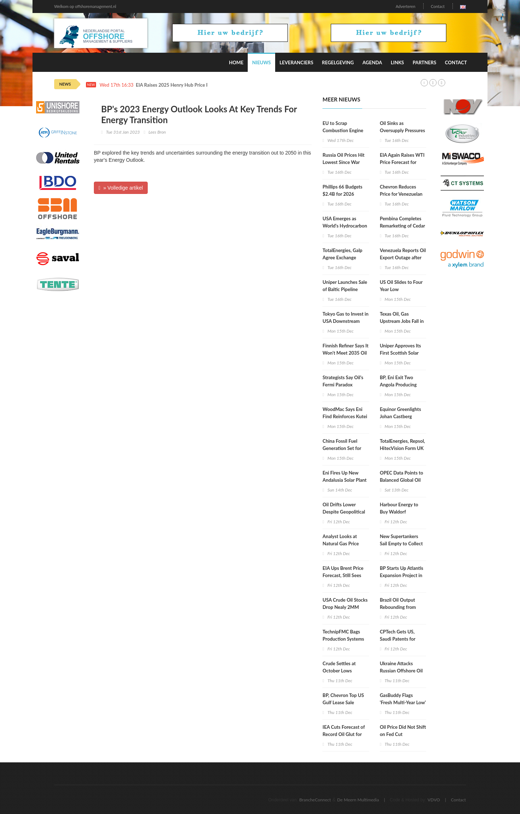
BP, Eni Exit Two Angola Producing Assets (398, 384)
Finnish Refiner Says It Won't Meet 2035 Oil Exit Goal (345, 353)
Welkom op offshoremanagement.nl (85, 6)
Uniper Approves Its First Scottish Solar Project (400, 353)
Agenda (372, 62)
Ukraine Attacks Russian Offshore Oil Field (401, 671)
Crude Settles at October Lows (339, 667)
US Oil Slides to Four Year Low (401, 285)
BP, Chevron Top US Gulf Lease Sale (343, 698)
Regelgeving (338, 62)
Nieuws (261, 62)
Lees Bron (157, 132)
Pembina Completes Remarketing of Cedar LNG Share (402, 226)
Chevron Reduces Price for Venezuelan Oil (401, 194)
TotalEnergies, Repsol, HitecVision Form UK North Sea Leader (402, 448)
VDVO (434, 799)
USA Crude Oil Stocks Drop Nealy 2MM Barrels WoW (345, 607)
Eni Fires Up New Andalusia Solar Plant (344, 476)
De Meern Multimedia (358, 799)
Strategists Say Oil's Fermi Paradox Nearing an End (342, 384)
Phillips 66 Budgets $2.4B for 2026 (342, 190)
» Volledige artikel (121, 188)
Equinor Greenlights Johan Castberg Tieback (400, 416)
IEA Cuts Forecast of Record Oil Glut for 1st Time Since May (343, 734)
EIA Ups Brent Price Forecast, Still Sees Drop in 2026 (342, 575)
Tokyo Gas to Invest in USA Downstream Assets (345, 321)
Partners (424, 62)
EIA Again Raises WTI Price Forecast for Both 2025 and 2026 (402, 162)
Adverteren (405, 6)
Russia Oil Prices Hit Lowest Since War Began (343, 162)
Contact (438, 6)
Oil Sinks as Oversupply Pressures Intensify (402, 130)
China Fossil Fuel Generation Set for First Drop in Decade (343, 448)
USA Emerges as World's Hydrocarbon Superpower (344, 226)
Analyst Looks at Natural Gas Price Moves (340, 543)
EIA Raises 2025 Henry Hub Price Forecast (180, 85)
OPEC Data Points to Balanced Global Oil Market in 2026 (401, 480)
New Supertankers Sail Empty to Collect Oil (401, 543)
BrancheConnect (315, 799)
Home (236, 62)
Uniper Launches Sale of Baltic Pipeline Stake (344, 289)
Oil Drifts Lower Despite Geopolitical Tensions (343, 512)
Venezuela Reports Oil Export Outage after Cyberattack (403, 257)
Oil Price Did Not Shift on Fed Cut (403, 730)
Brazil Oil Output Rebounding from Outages (398, 607)
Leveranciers (296, 62)
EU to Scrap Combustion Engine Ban (342, 130)
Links (397, 62)
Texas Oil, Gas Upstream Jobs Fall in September (402, 321)
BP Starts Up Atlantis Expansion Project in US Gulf (401, 575)
